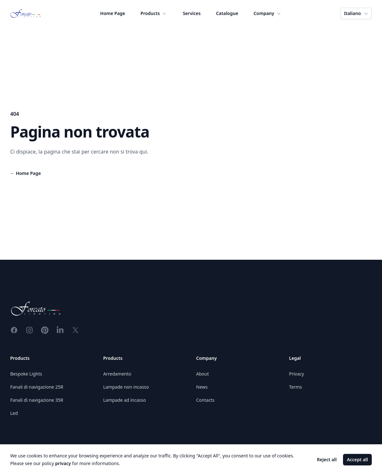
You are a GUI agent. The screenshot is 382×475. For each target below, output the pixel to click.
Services (192, 13)
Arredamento (117, 374)
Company (267, 13)
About (202, 374)
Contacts (205, 400)
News (202, 387)
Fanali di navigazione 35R (36, 400)
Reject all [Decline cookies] (327, 459)
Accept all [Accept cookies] (357, 459)
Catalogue (227, 13)
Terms (295, 387)
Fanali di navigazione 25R (36, 387)
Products (154, 13)
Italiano (356, 13)
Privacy (296, 374)
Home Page (112, 13)
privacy (63, 463)
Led (14, 413)
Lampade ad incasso (124, 400)
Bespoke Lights (26, 374)
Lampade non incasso (126, 387)
